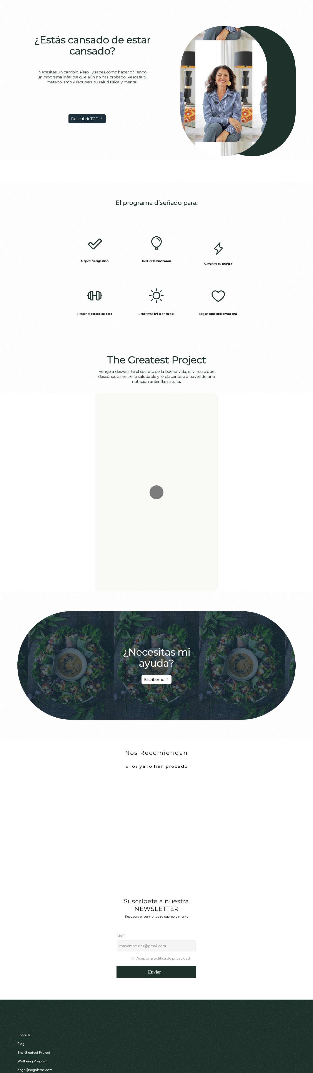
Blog (191, 1023)
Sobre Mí (195, 1014)
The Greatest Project (156, 360)
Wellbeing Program (230, 1023)
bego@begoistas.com (278, 1014)
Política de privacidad (275, 1060)
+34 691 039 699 (274, 1023)
